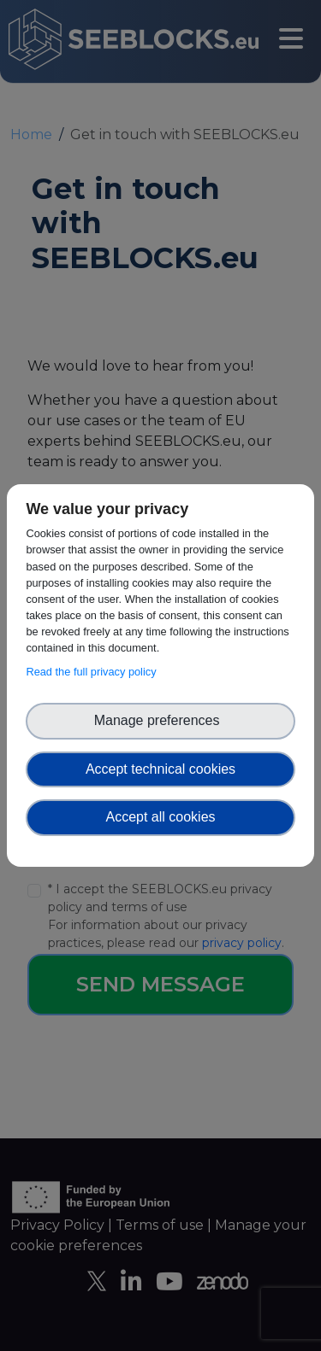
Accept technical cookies (160, 769)
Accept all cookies (160, 817)
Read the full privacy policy (94, 671)
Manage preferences (161, 720)
